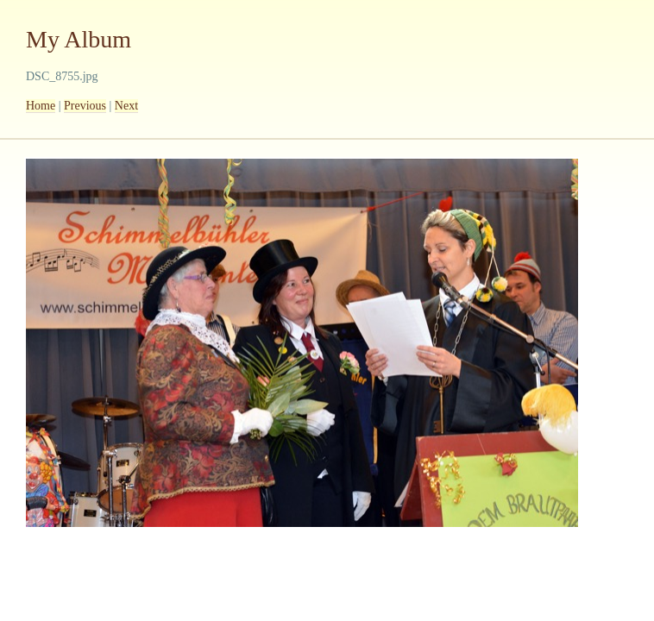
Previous (85, 105)
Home (40, 105)
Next (126, 105)
